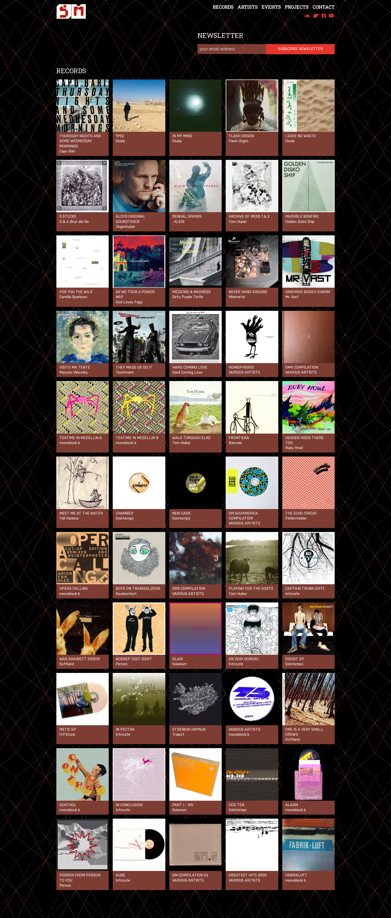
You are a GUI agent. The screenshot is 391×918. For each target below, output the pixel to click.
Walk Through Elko (191, 438)
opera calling (73, 589)
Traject (178, 734)
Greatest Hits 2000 (248, 875)
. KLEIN (178, 222)
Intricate (292, 594)
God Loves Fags (129, 302)
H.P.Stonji (67, 734)
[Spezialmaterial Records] (71, 11)
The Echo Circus (300, 513)
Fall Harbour (69, 518)
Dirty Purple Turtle (187, 297)
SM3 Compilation (188, 589)
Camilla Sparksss (73, 297)
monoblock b (69, 443)
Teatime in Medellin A (80, 438)
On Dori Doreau (244, 659)
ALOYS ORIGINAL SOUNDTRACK (130, 219)
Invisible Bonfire (302, 216)
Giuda (120, 141)
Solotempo (125, 518)
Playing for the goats (251, 589)
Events (271, 7)
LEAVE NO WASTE (300, 136)
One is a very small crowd (304, 732)
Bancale (235, 443)
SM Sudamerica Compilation (243, 516)
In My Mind (182, 136)
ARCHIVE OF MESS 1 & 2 (249, 216)
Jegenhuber (125, 227)
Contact (323, 7)
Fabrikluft (296, 875)
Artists (247, 7)
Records (223, 7)
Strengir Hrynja (189, 729)
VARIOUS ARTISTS (244, 729)
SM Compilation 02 (190, 875)
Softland (66, 664)
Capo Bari (67, 151)
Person (121, 664)
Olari (177, 659)
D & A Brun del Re (74, 222)
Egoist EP (294, 659)
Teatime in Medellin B (137, 438)
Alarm (291, 805)
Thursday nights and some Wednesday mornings (80, 141)
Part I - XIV (182, 805)
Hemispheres (241, 367)
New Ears (181, 513)
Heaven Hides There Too (304, 440)
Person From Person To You (79, 877)
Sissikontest (126, 594)
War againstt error (79, 659)
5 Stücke (67, 216)
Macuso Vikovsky (73, 372)
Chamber (124, 513)
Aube (120, 875)
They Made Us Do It (134, 367)
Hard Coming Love (189, 367)
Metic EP (67, 729)
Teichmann (125, 372)
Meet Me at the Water (81, 513)
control (67, 805)
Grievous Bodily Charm (307, 292)
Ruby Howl (294, 448)
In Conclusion (129, 805)
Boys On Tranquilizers (138, 589)
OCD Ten (236, 805)
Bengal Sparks (187, 216)
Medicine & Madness (191, 292)
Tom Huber (238, 222)
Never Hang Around (248, 292)
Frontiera (239, 438)
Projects (296, 7)
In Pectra (125, 729)
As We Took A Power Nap (135, 294)
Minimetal (237, 297)
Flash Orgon (241, 136)
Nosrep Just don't (134, 659)
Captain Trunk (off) (304, 589)
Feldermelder (296, 518)
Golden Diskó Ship (299, 222)
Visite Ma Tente (74, 367)
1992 (120, 136)
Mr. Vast (292, 297)
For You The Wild (76, 292)
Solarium (179, 664)
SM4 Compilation (301, 367)
